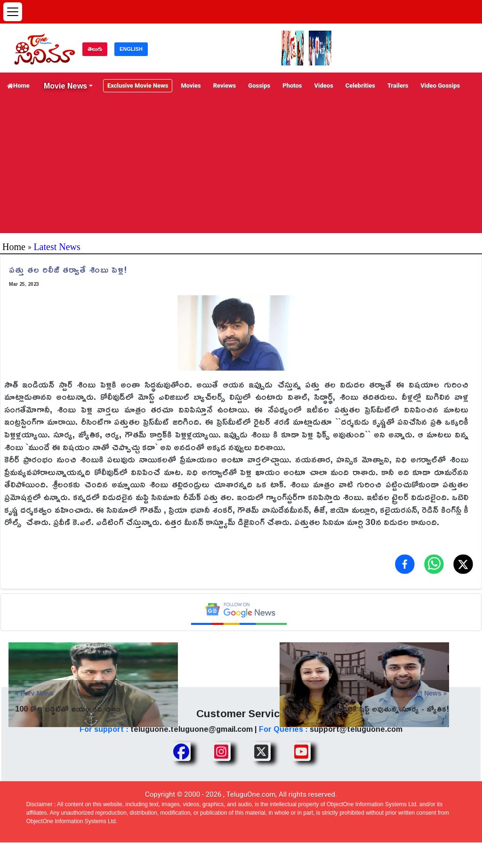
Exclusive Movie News (137, 85)
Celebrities (360, 85)
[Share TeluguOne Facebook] (181, 751)
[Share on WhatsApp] (434, 564)
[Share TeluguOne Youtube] (301, 751)
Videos (323, 85)
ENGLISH (131, 49)
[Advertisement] (241, 167)
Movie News (65, 86)
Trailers (397, 85)
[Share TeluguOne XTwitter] (261, 751)
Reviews (224, 85)
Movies (191, 85)
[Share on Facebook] (404, 564)
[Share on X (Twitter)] (463, 564)
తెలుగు (95, 49)
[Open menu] (12, 11)
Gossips (259, 85)
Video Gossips (440, 85)
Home (18, 85)
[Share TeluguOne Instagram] (221, 751)
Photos (292, 85)
